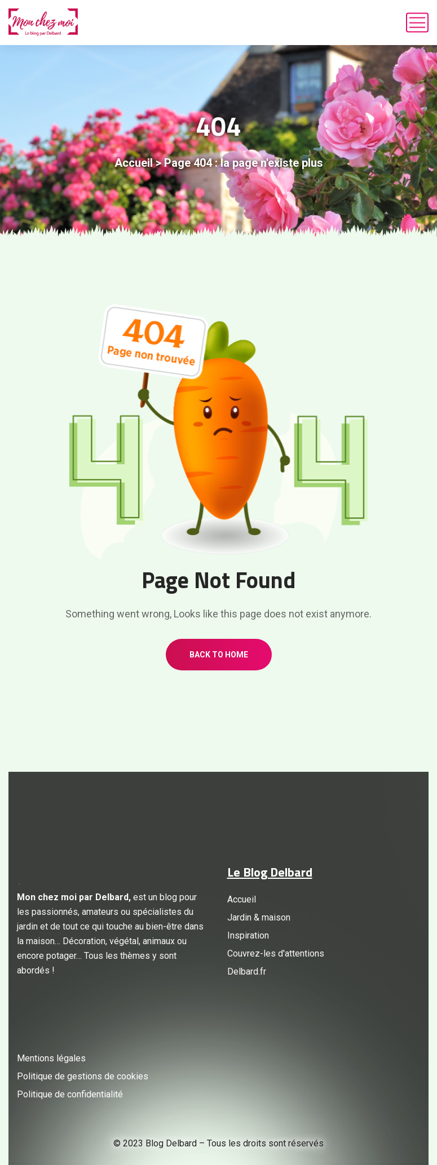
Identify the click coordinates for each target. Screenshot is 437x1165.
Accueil (133, 163)
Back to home (218, 654)
